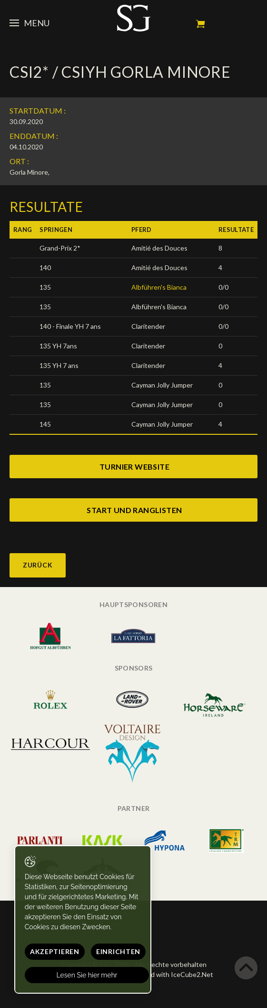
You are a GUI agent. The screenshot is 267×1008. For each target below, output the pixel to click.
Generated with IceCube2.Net (167, 974)
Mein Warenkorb (200, 24)
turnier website (134, 466)
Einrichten (118, 951)
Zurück (37, 565)
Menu (29, 23)
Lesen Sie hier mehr (87, 975)
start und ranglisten (134, 509)
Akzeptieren (54, 951)
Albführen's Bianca (159, 287)
